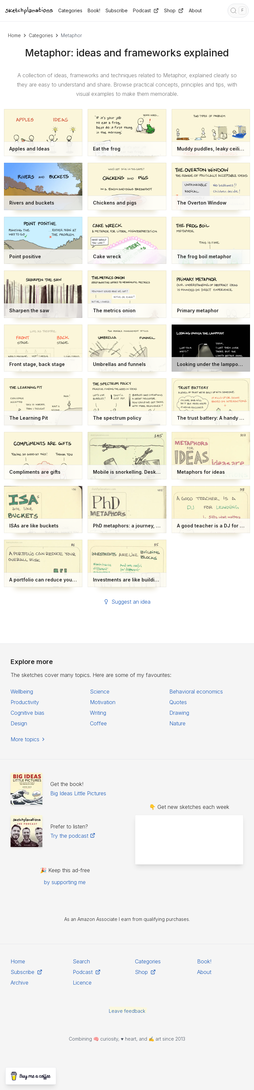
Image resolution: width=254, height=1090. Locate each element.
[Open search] (238, 11)
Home (14, 35)
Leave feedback (127, 1011)
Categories (41, 35)
